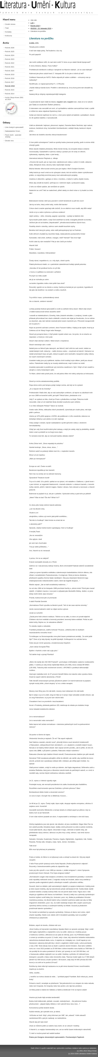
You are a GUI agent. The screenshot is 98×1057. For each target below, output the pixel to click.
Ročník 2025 (9, 51)
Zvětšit (74, 10)
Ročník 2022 (9, 63)
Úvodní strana (10, 24)
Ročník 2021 (9, 67)
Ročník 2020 (9, 71)
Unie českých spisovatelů (14, 127)
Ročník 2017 (9, 82)
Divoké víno (9, 141)
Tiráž (7, 28)
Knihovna (8, 36)
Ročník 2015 (9, 90)
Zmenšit (89, 10)
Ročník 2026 (9, 48)
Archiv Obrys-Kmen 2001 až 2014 (14, 98)
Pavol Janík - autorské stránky (13, 136)
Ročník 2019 (9, 74)
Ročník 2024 (9, 55)
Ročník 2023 (9, 59)
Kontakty (8, 32)
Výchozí (81, 10)
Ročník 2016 (10, 86)
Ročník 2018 (9, 78)
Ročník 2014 (9, 94)
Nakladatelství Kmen (12, 131)
